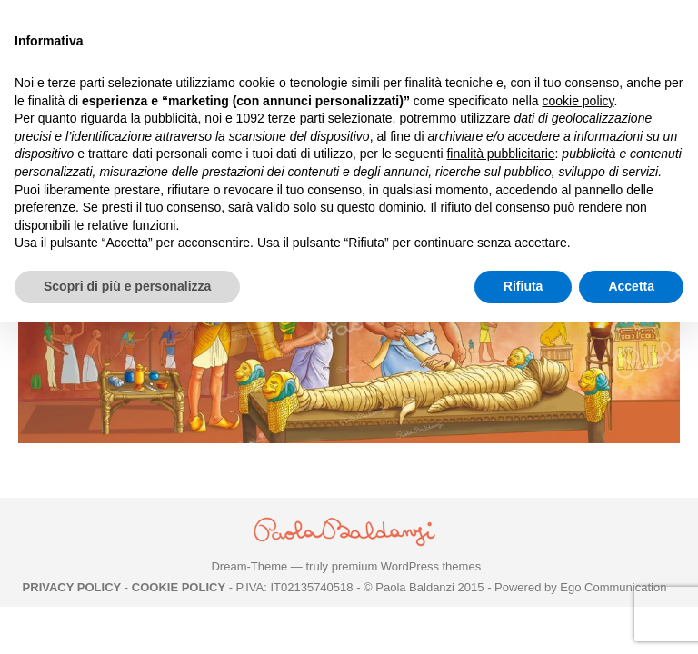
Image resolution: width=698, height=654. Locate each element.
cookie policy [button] (577, 101)
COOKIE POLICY (178, 587)
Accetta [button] (631, 286)
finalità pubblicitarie (500, 153)
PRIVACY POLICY (72, 587)
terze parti (296, 118)
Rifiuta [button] (523, 286)
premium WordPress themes (406, 566)
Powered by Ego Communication (580, 587)
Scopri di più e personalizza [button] (127, 286)
